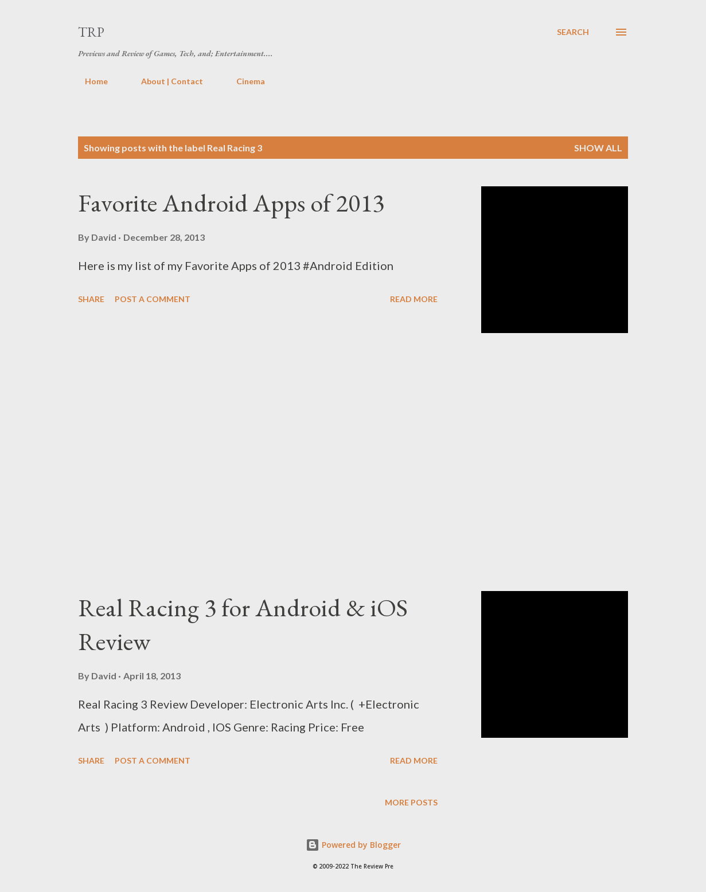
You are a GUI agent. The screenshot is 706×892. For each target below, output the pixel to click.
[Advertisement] (272, 462)
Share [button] (91, 299)
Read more (414, 299)
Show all (598, 147)
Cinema (243, 81)
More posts (411, 802)
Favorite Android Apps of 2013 (231, 202)
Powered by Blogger (353, 844)
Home (89, 81)
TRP (91, 32)
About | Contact (165, 81)
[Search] (573, 32)
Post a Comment (152, 299)
